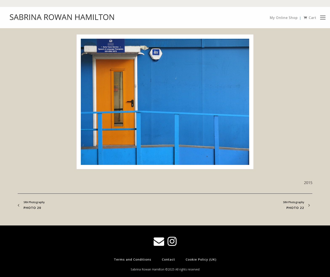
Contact (168, 259)
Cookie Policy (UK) (201, 259)
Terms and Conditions (132, 259)
